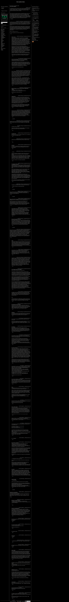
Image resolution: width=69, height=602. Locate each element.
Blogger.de (14, 601)
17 (34, 17)
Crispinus (2, 32)
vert (18, 58)
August (33, 20)
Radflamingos (3, 43)
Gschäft (19, 186)
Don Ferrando (3, 33)
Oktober (37, 20)
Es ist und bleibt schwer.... (35, 34)
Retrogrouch (2, 45)
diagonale (19, 191)
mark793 (27, 7)
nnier (20, 378)
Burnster (2, 30)
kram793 (2, 26)
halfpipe (14, 372)
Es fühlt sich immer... (35, 30)
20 (37, 17)
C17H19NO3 (3, 31)
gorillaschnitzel (18, 120)
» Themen (2, 8)
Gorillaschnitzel (3, 37)
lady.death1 (18, 125)
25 (35, 18)
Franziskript (2, 34)
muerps (19, 249)
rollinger (20, 491)
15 (32, 17)
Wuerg (2, 49)
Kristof (2, 39)
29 (32, 19)
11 (35, 16)
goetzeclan (17, 21)
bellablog (19, 207)
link (12, 85)
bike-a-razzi (2, 29)
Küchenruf (2, 40)
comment (12, 18)
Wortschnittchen (3, 48)
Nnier (1, 42)
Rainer (2, 44)
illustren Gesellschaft (22, 159)
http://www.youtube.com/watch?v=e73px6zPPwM (18, 588)
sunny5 (19, 291)
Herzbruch (2, 38)
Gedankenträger (3, 35)
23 (33, 18)
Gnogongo (2, 36)
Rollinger (2, 46)
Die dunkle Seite (21, 1)
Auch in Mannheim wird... (35, 23)
